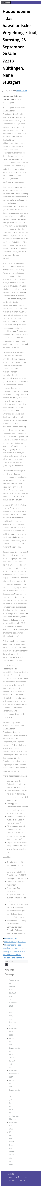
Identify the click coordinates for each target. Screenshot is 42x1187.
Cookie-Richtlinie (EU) (16, 1180)
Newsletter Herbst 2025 (13, 1125)
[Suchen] (6, 964)
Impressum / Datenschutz (18, 1177)
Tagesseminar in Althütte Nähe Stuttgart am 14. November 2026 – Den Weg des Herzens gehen (14, 1002)
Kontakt (11, 1174)
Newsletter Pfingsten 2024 (15, 941)
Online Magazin (10, 938)
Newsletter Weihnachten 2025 (14, 1073)
